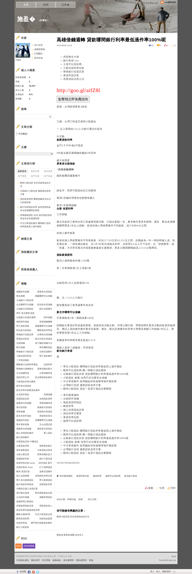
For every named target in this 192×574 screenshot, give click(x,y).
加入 (158, 571)
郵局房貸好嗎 (22, 518)
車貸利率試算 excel (25, 463)
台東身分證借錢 (44, 334)
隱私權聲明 (81, 560)
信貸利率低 (21, 523)
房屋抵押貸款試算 (24, 506)
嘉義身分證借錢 (23, 403)
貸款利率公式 (22, 377)
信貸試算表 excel (24, 467)
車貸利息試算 (71, 75)
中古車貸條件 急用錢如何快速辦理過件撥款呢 (90, 381)
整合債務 (20, 296)
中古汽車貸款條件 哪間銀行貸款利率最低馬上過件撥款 (35, 225)
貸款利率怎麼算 (72, 413)
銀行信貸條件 (45, 309)
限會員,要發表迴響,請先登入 (70, 535)
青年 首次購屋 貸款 (25, 313)
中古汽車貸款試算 (43, 514)
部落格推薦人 (29, 269)
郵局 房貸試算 (23, 471)
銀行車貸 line (71, 60)
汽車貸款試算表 (44, 450)
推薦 (150, 488)
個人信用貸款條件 (24, 433)
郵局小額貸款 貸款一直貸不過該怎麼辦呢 (87, 388)
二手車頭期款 (22, 360)
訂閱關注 (38, 53)
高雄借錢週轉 (45, 321)
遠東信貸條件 (45, 471)
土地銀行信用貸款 (24, 309)
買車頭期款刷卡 (44, 369)
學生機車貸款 (45, 347)
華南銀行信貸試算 (73, 71)
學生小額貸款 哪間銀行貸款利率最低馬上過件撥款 (92, 366)
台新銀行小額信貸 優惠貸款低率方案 (35, 192)
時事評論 (71, 499)
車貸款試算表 (22, 339)
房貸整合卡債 (71, 56)
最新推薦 (48, 171)
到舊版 (43, 20)
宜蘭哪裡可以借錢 (43, 420)
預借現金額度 (45, 518)
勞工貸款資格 (22, 326)
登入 (152, 571)
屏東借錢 (20, 411)
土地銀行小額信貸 (24, 300)
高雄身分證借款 (44, 411)
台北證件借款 (22, 394)
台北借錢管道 (22, 373)
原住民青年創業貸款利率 (28, 510)
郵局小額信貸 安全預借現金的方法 (73, 516)
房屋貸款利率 (45, 484)
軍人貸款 (48, 433)
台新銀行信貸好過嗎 (26, 317)
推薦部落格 (39, 49)
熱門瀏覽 (22, 176)
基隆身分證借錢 (23, 428)
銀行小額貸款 (22, 527)
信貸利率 (48, 364)
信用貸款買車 (45, 398)
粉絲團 (23, 571)
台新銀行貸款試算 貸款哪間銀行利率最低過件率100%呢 (95, 374)
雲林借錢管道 (45, 403)
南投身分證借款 (44, 428)
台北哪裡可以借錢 (24, 304)
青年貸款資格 (22, 424)
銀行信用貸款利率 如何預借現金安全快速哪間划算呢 (35, 209)
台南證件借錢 (71, 398)
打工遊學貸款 (45, 467)
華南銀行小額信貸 (24, 351)
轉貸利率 (68, 406)
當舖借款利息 (22, 458)
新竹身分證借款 (23, 386)
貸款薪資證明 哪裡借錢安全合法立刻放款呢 (35, 201)
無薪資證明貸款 (72, 402)
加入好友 (38, 45)
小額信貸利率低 (23, 356)
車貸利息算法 (45, 416)
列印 (173, 488)
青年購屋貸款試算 (43, 493)
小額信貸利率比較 (73, 68)
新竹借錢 (20, 347)
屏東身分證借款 (44, 291)
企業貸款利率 (22, 446)
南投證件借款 (22, 321)
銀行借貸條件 (22, 437)
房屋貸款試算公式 (73, 79)
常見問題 (46, 560)
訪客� (65, 4)
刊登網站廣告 (22, 560)
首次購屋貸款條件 (43, 377)
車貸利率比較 (71, 417)
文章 (26, 4)
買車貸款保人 (45, 506)
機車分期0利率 (23, 514)
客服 (91, 560)
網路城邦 (166, 571)
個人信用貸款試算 (73, 410)
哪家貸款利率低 (44, 330)
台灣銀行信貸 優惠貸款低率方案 (82, 385)
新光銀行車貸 (130, 476)
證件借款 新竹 (45, 463)
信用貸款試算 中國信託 (27, 441)
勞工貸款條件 (45, 356)
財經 (81, 499)
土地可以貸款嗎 (72, 64)
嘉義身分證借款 (44, 407)
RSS (18, 546)
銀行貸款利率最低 (24, 484)
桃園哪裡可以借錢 (43, 296)
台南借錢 (20, 343)
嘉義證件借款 (22, 420)
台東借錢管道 (45, 373)
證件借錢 (48, 317)
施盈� (26, 19)
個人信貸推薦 (22, 476)
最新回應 (35, 171)
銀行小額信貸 (45, 458)
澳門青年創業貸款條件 (41, 523)
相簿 (45, 4)
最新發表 (22, 171)
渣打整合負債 (22, 493)
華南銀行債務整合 (24, 369)
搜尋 (50, 116)
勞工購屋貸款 (45, 480)
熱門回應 (35, 176)
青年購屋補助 (71, 395)
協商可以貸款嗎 (72, 421)
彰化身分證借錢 (44, 304)
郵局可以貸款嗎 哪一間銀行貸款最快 (84, 370)
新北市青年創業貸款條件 (28, 390)
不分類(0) (22, 134)
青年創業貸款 (22, 450)
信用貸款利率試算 (43, 476)
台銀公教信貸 (22, 454)
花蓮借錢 (48, 394)
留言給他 (38, 58)
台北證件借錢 (22, 497)
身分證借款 (21, 407)
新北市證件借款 (23, 416)
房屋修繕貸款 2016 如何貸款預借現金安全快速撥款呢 (36, 217)
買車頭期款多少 (44, 454)
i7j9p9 (18, 60)
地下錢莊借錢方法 (43, 343)
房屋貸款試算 (22, 398)
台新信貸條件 (45, 351)
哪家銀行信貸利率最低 (27, 364)
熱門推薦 (48, 176)
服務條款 (57, 560)
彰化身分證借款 (23, 330)
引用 (161, 488)
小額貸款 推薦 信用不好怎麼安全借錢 (85, 377)
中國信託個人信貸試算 (27, 488)
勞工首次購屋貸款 (24, 480)
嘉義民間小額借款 (24, 501)
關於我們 (35, 560)
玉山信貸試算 (45, 424)
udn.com (172, 560)
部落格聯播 (29, 546)
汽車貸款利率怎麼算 (26, 381)
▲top (173, 556)
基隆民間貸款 (45, 497)
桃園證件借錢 (22, 291)
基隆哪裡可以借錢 (43, 326)
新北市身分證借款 (43, 339)
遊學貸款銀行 (45, 446)
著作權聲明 (68, 560)
